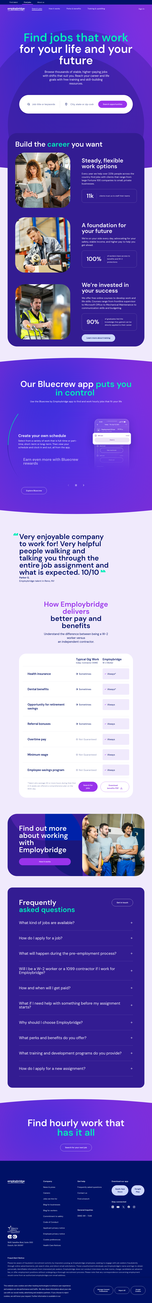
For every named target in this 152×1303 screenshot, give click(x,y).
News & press (49, 1187)
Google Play (138, 1190)
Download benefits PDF (115, 786)
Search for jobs (88, 786)
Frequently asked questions (89, 1187)
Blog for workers (50, 1210)
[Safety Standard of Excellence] (15, 1230)
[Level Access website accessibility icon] (12, 1236)
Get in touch (122, 902)
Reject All (122, 1290)
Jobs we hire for (50, 1199)
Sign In (141, 9)
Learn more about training (98, 338)
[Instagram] (134, 1207)
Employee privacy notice (54, 1234)
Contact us (82, 1193)
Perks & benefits (74, 8)
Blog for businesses (51, 1204)
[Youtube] (118, 1207)
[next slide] (83, 485)
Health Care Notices (52, 1245)
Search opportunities (112, 104)
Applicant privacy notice (54, 1228)
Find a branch (83, 1199)
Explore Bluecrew (34, 490)
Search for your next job (76, 1147)
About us (40, 2)
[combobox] (79, 104)
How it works (54, 8)
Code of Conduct (50, 1222)
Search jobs (37, 8)
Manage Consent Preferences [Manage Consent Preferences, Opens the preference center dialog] (103, 1290)
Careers (46, 1193)
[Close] (148, 1290)
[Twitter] (123, 1207)
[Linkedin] (113, 1207)
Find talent (14, 2)
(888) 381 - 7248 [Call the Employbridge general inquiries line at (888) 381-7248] (84, 1216)
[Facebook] (129, 1207)
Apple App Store (120, 1190)
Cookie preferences (51, 1239)
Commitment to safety (53, 1216)
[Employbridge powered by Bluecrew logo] (16, 1181)
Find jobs (27, 2)
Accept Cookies (138, 1290)
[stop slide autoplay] (76, 485)
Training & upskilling (96, 8)
